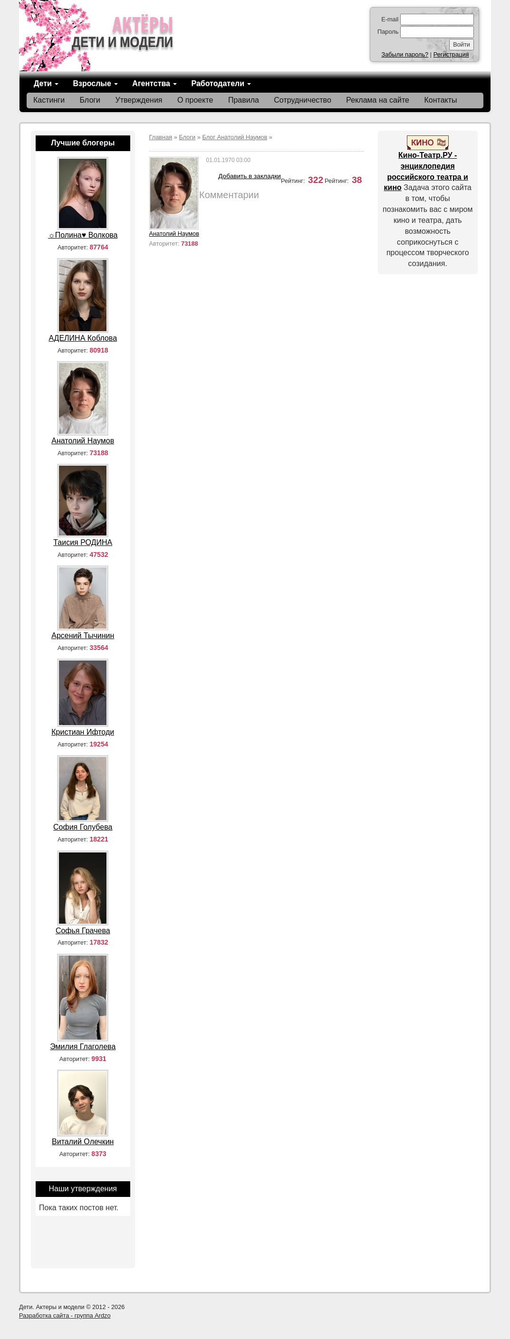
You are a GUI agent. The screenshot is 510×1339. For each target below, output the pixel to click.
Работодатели (221, 83)
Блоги (90, 100)
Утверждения (139, 100)
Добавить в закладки (249, 176)
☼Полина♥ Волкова (83, 235)
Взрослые (95, 83)
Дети (46, 83)
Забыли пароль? (404, 54)
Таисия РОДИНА (82, 542)
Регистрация (451, 54)
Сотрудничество (302, 100)
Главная (161, 137)
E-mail (389, 19)
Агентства (154, 83)
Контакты (440, 100)
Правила (243, 100)
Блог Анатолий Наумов (235, 137)
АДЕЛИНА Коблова (82, 338)
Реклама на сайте (377, 100)
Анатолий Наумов (174, 233)
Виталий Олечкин (83, 1142)
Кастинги (49, 100)
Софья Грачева (83, 931)
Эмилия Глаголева (82, 1047)
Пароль (387, 31)
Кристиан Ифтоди (82, 732)
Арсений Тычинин (82, 635)
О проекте (195, 100)
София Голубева (82, 827)
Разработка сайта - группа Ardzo (65, 1315)
